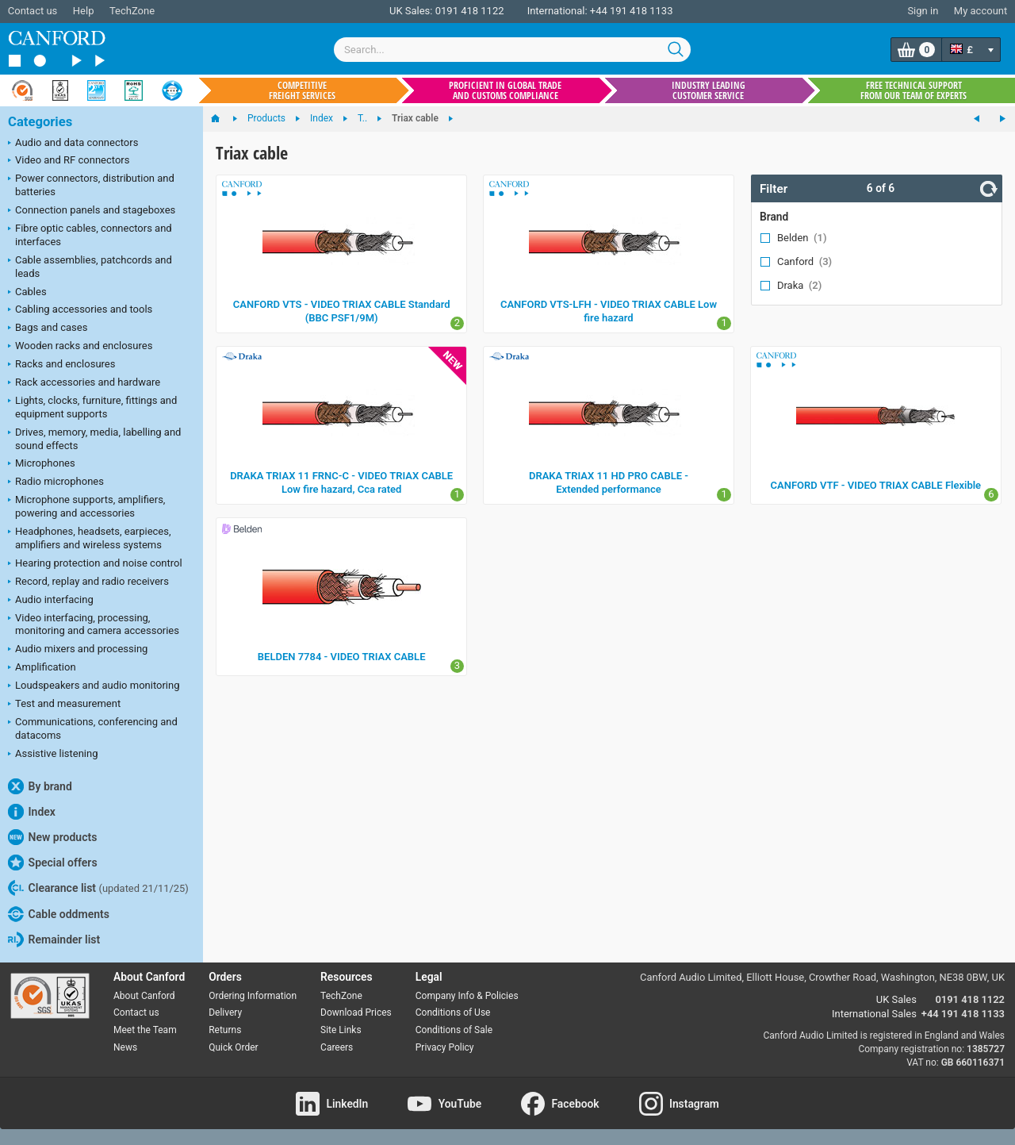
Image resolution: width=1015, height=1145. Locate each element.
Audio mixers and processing (77, 650)
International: (557, 11)
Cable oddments (58, 914)
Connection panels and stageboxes (91, 211)
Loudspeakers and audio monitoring (94, 686)
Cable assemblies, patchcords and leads (90, 266)
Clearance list (98, 888)
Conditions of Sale (454, 1029)
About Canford (144, 995)
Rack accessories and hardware (84, 383)
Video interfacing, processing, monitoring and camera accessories (93, 624)
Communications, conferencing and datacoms (93, 728)
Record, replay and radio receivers (88, 582)
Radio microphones (56, 482)
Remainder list (54, 939)
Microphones (41, 464)
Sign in (922, 11)
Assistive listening (53, 754)
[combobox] (512, 49)
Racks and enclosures (61, 365)
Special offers (53, 862)
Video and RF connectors (68, 161)
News (125, 1047)
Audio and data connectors (73, 143)
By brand (40, 786)
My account (980, 11)
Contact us (33, 11)
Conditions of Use (453, 1012)
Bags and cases (47, 328)
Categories (40, 121)
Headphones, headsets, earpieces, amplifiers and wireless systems (89, 538)
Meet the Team (145, 1029)
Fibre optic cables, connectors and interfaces (90, 235)
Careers (336, 1047)
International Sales (874, 1014)
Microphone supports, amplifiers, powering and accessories (86, 506)
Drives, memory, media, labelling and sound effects (94, 438)
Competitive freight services (302, 90)
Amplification (42, 668)
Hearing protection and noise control (95, 564)
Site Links (341, 1029)
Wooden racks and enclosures (80, 347)
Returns (225, 1029)
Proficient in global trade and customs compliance (505, 90)
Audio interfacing (51, 601)
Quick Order (233, 1047)
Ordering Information (253, 995)
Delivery (225, 1012)
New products (52, 837)
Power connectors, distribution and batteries (91, 185)
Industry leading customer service (708, 90)
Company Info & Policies (467, 995)
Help (83, 11)
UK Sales (896, 999)
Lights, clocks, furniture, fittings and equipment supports (92, 407)
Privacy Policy (445, 1047)
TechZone (132, 11)
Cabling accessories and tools (80, 310)
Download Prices (356, 1012)
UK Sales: (411, 11)
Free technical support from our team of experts (913, 90)
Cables (27, 293)
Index (32, 812)
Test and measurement (64, 704)
